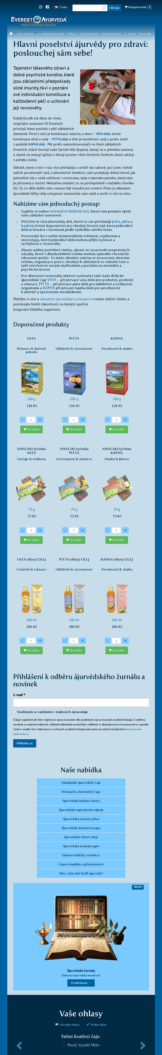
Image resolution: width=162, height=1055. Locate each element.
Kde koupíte (112, 34)
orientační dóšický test (69, 211)
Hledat (114, 8)
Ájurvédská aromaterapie (81, 845)
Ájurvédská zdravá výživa (81, 818)
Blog (72, 34)
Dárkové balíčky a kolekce (81, 854)
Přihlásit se (25, 742)
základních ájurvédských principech (67, 297)
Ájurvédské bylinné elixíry (81, 800)
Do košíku (33, 428)
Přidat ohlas (96, 1023)
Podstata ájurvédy (51, 34)
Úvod (12, 33)
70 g (31, 484)
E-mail (19, 694)
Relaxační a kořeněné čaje (81, 791)
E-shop (130, 34)
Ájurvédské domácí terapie (81, 827)
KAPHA (49, 287)
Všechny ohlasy (68, 1023)
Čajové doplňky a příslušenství (81, 863)
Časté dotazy (89, 34)
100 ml (31, 594)
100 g (31, 373)
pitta (126, 221)
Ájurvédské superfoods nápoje (81, 809)
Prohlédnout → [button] (81, 982)
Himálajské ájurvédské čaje (81, 782)
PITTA (44, 283)
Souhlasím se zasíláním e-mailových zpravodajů (50, 711)
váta (116, 221)
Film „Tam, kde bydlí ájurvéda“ (81, 872)
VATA (51, 279)
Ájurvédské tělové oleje (81, 836)
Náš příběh (26, 34)
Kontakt (145, 34)
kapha (26, 225)
